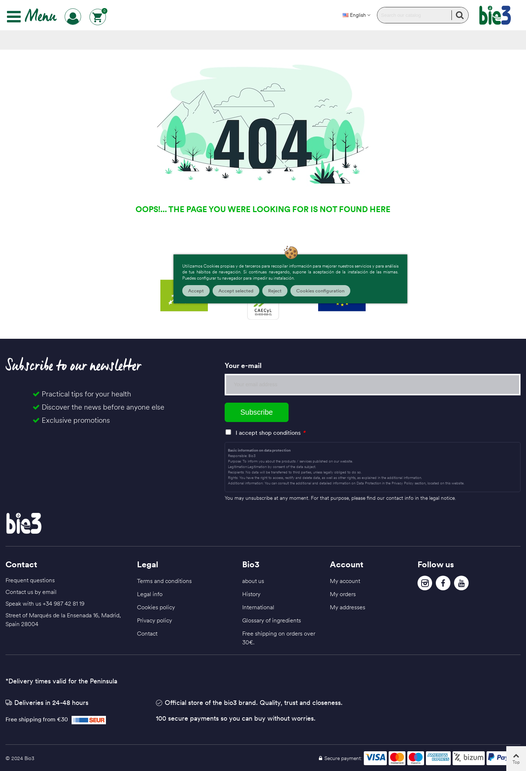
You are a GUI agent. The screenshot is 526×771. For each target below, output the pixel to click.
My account (345, 580)
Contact (147, 633)
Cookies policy (156, 607)
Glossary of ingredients (271, 620)
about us (253, 580)
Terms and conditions (164, 580)
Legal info (150, 594)
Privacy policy (154, 620)
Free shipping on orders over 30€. (278, 638)
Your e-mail (243, 365)
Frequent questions (30, 580)
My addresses (347, 607)
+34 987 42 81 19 (63, 603)
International (258, 607)
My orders (343, 594)
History (251, 594)
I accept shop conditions (268, 432)
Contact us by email (31, 591)
